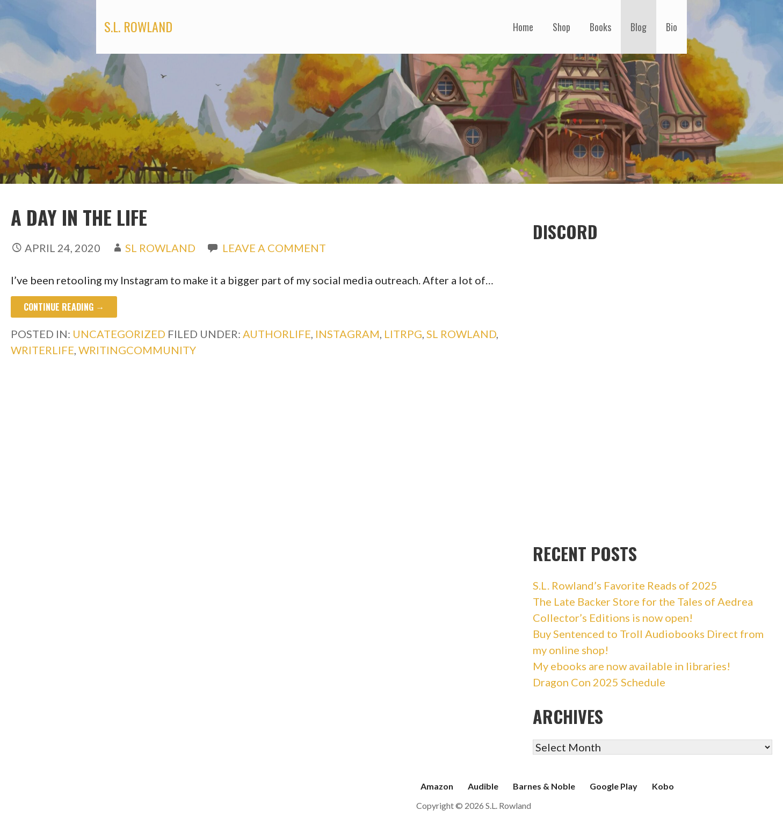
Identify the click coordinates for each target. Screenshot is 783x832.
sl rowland (461, 333)
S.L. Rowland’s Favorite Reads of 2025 (625, 585)
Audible (483, 786)
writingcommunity (137, 349)
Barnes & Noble (544, 786)
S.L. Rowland (138, 26)
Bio (671, 27)
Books (600, 27)
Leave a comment (274, 247)
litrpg (403, 333)
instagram (347, 333)
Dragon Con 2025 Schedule (599, 682)
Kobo (663, 786)
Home (523, 27)
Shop (561, 27)
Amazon (437, 786)
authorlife (277, 333)
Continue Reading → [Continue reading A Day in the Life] (64, 306)
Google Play (613, 786)
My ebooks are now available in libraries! (631, 665)
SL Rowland (160, 247)
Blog (638, 27)
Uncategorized (119, 333)
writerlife (42, 349)
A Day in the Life (79, 217)
